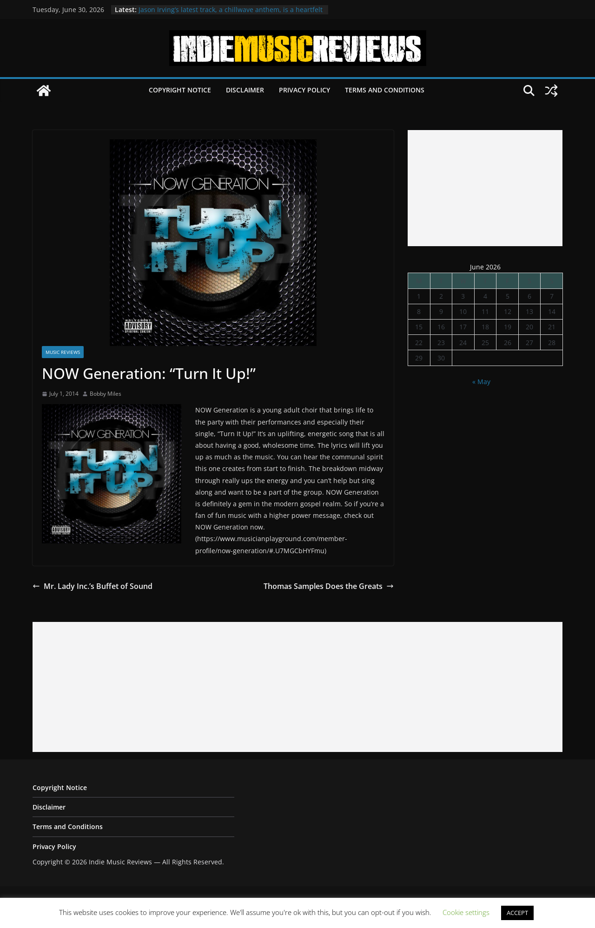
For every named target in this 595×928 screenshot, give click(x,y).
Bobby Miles (105, 394)
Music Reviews (63, 352)
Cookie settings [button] (466, 912)
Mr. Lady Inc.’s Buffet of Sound (92, 586)
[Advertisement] (485, 188)
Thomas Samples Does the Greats (329, 586)
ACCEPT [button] (517, 912)
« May (481, 381)
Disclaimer (245, 89)
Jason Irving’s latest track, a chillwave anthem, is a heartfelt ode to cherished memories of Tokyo (231, 14)
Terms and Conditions (384, 89)
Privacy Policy (304, 89)
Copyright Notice (180, 89)
